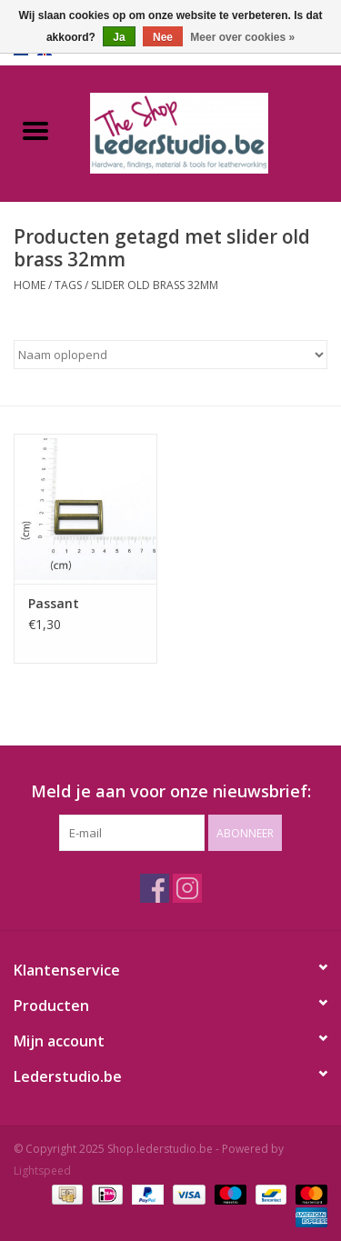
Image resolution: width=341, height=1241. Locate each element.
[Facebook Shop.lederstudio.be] (154, 888)
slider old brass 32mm (154, 285)
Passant (53, 603)
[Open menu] (35, 130)
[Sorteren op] (170, 354)
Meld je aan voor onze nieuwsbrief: (171, 791)
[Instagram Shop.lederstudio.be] (187, 888)
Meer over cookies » (242, 37)
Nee (163, 37)
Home (29, 285)
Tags (68, 285)
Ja (119, 37)
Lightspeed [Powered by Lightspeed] (42, 1170)
